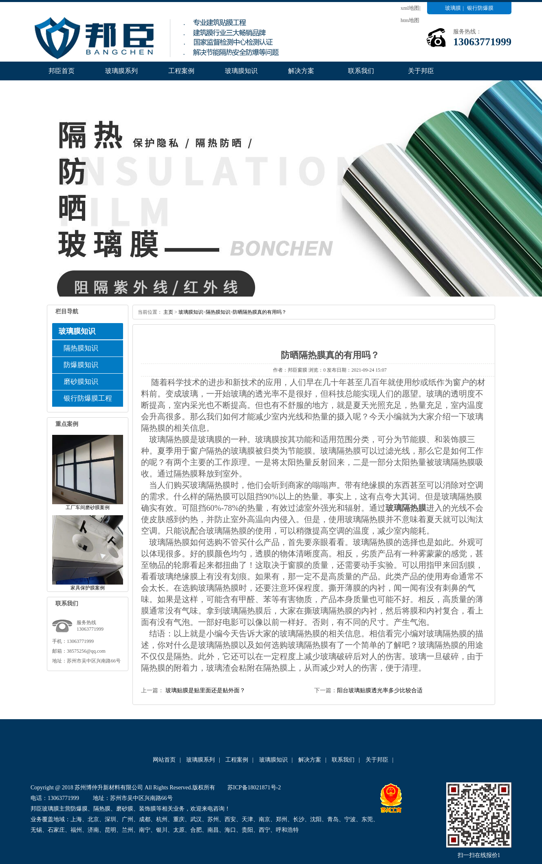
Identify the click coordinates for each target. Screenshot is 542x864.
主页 (168, 312)
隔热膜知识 (81, 348)
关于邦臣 (421, 70)
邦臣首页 (61, 70)
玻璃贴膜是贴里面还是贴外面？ (204, 690)
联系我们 (361, 70)
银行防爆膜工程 (88, 398)
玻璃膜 (453, 8)
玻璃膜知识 (241, 70)
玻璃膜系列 (121, 70)
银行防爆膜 (480, 8)
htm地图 (410, 20)
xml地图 (410, 8)
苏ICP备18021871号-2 (254, 787)
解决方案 (301, 70)
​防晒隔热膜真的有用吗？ (259, 312)
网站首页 (164, 760)
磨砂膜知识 (81, 381)
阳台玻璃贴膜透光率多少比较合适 (380, 690)
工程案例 (181, 70)
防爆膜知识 (81, 365)
